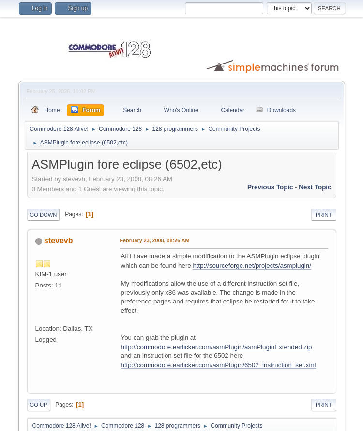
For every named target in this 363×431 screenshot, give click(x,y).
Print (324, 215)
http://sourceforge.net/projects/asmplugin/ (252, 265)
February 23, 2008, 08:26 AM (155, 240)
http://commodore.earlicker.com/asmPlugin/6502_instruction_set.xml (218, 364)
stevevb (58, 241)
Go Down (43, 215)
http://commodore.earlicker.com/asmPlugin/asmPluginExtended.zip (216, 347)
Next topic (315, 187)
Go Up (38, 405)
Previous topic (270, 187)
